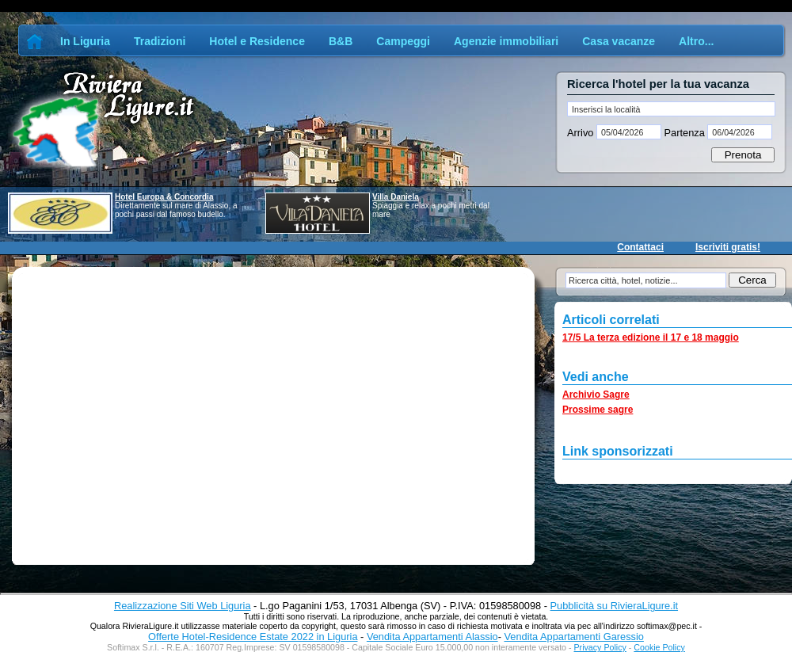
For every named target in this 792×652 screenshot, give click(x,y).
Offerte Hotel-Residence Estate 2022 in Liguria (252, 636)
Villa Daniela (395, 197)
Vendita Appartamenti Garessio (573, 636)
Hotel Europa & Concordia (164, 197)
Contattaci (640, 247)
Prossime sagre (597, 409)
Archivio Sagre (596, 394)
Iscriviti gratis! (727, 247)
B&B (340, 41)
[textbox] (671, 108)
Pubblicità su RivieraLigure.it (614, 606)
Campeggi (403, 41)
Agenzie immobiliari (506, 41)
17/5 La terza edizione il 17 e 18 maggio (650, 337)
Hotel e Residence (257, 41)
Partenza (684, 133)
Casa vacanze (618, 41)
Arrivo (581, 133)
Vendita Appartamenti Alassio (432, 636)
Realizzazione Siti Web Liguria (182, 606)
